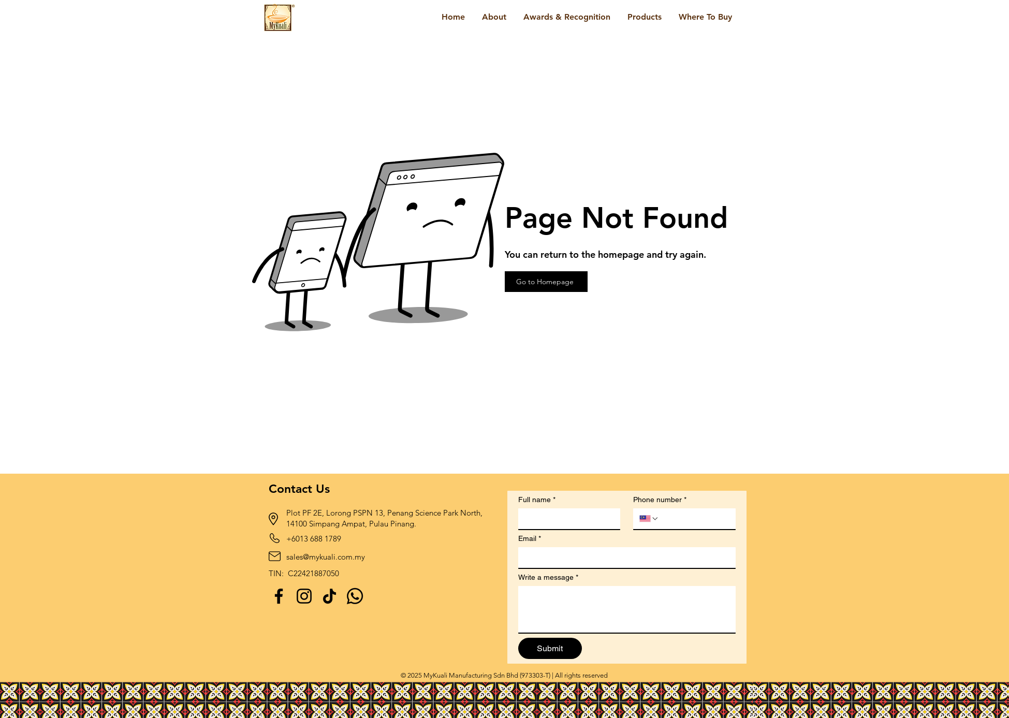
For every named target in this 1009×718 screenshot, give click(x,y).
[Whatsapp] (355, 596)
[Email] (623, 557)
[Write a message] (627, 609)
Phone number (659, 499)
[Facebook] (279, 596)
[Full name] (566, 518)
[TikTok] (329, 596)
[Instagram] (304, 596)
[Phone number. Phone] (694, 518)
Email (529, 538)
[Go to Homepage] (546, 281)
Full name (536, 499)
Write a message (548, 577)
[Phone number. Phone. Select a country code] (649, 519)
